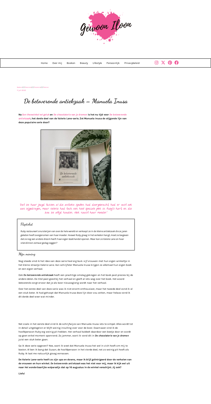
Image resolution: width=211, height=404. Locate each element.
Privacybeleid (132, 63)
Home (44, 63)
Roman (46, 87)
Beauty (84, 63)
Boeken (71, 63)
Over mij (57, 63)
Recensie (28, 87)
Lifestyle (97, 63)
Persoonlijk (113, 63)
